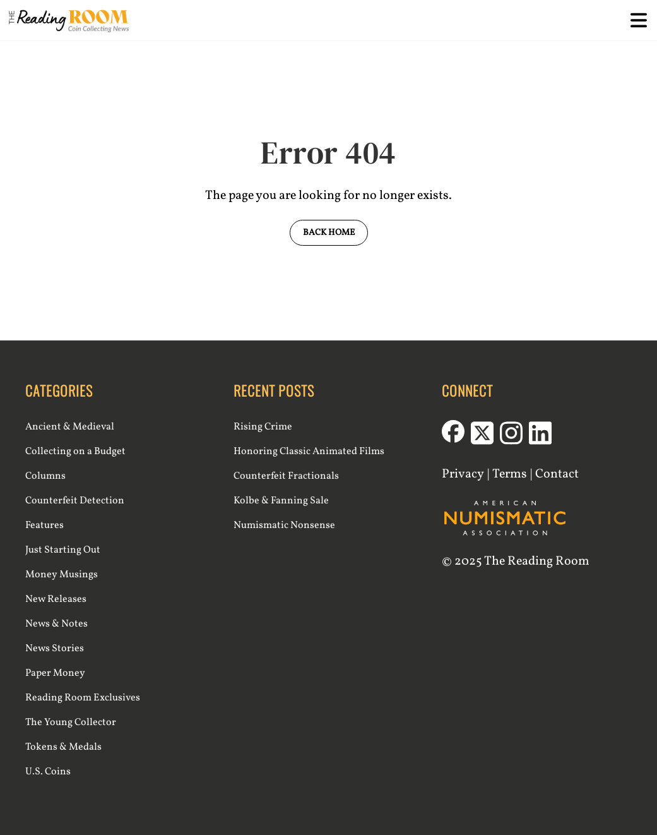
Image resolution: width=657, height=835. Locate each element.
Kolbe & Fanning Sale (281, 501)
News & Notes (56, 624)
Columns (45, 476)
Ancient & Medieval (69, 427)
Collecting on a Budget (75, 452)
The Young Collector (70, 723)
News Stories (54, 649)
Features (44, 525)
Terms (509, 474)
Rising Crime (263, 427)
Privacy (463, 474)
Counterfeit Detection (74, 501)
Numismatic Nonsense (284, 525)
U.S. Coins (48, 772)
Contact (557, 474)
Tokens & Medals (63, 747)
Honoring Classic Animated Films (309, 452)
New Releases (55, 599)
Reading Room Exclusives (82, 698)
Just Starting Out (62, 550)
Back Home (329, 233)
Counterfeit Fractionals (286, 476)
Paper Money (55, 673)
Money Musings (61, 575)
